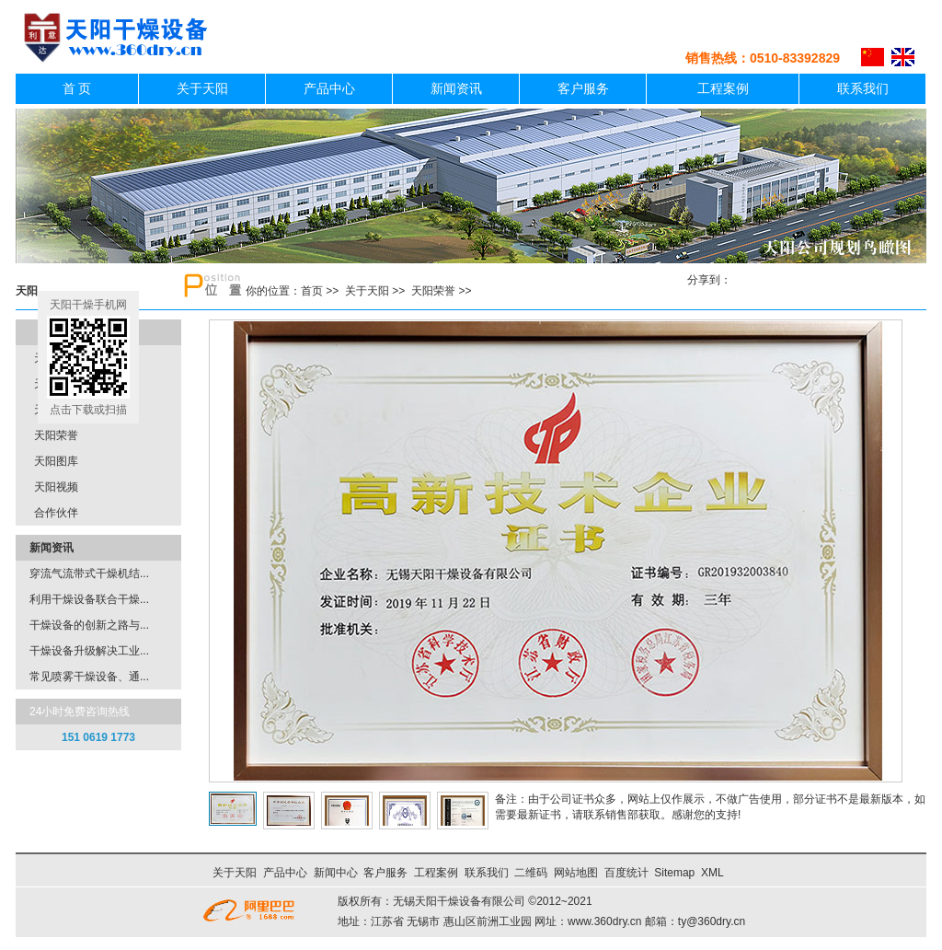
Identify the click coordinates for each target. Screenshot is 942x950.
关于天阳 (202, 89)
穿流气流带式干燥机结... (89, 573)
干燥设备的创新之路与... (89, 625)
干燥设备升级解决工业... (89, 650)
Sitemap (674, 872)
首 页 (77, 89)
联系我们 (863, 89)
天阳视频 (56, 487)
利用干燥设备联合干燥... (89, 599)
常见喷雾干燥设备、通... (89, 676)
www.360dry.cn (604, 921)
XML (712, 872)
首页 (312, 290)
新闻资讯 (456, 89)
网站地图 (576, 872)
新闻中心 (336, 872)
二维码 (530, 872)
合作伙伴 (56, 512)
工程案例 (723, 89)
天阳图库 (56, 461)
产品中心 (329, 89)
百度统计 (626, 872)
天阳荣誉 (433, 290)
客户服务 (583, 89)
